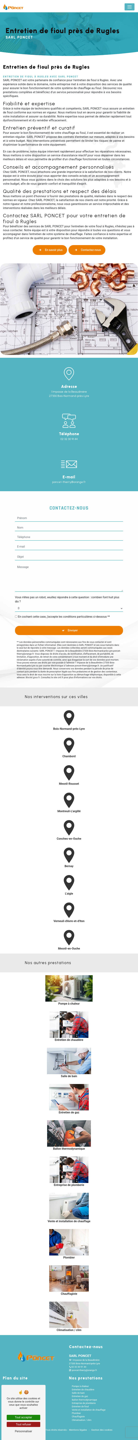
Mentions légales (78, 1430)
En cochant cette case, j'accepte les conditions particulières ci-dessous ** (64, 599)
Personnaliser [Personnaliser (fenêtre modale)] (23, 1431)
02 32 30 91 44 (69, 439)
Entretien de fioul (80, 1406)
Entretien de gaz (80, 1396)
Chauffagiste (78, 1416)
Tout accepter (23, 1417)
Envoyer (73, 612)
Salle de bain (78, 1393)
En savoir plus (49, 250)
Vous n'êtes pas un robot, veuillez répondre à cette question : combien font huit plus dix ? (67, 582)
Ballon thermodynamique (84, 1399)
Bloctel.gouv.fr (33, 660)
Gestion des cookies (101, 1430)
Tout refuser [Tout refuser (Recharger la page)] (23, 1424)
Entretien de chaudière (83, 1389)
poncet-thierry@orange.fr (83, 1370)
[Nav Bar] (129, 6)
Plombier (76, 1413)
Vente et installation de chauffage (89, 1409)
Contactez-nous (87, 250)
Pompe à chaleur (80, 1386)
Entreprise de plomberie (84, 1403)
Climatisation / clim (81, 1420)
